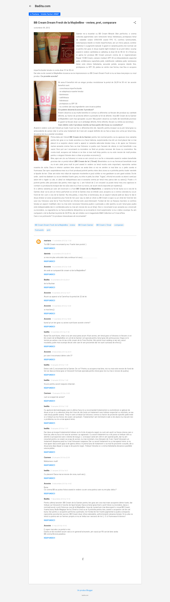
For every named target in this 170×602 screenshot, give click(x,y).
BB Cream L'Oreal (103, 225)
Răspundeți (49, 248)
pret (48, 230)
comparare (118, 225)
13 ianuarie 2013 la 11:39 (59, 365)
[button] (134, 23)
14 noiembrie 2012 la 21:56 (59, 332)
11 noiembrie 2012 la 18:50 (61, 319)
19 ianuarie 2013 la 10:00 (61, 393)
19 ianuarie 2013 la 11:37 (59, 428)
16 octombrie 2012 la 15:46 (61, 267)
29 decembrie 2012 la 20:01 (62, 352)
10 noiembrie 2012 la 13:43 (61, 306)
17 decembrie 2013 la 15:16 (60, 499)
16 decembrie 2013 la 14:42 (62, 484)
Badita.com (42, 6)
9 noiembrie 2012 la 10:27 (61, 293)
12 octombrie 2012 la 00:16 (61, 254)
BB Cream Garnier (85, 225)
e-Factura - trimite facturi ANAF (44, 14)
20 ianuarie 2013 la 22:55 (61, 457)
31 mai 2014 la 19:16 (59, 526)
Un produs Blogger (85, 590)
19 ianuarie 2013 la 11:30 (59, 406)
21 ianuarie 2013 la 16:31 (59, 471)
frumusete (39, 230)
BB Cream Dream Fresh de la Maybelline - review (55, 225)
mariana (47, 240)
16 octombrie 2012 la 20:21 (60, 280)
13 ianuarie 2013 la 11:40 (59, 380)
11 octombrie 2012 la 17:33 (61, 241)
